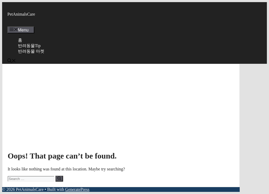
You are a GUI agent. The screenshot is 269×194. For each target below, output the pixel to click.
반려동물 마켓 (31, 51)
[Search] (59, 179)
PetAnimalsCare (21, 14)
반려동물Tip (29, 45)
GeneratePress (77, 189)
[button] (11, 61)
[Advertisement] (121, 109)
